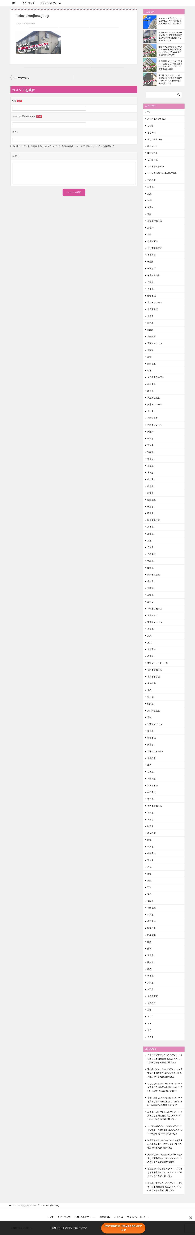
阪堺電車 (151, 935)
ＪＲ (149, 1030)
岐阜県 (150, 506)
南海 (149, 357)
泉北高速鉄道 (153, 710)
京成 (149, 200)
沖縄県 (150, 704)
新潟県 (150, 595)
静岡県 (150, 962)
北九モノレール (154, 302)
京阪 (149, 234)
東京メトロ (152, 615)
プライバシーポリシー (137, 1217)
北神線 (150, 323)
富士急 (150, 459)
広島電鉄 (151, 554)
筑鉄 (149, 840)
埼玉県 (150, 391)
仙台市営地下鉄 (154, 248)
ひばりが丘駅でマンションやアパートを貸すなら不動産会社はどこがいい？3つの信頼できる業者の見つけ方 (164, 1087)
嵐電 (149, 540)
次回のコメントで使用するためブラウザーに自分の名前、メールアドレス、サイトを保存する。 (65, 146)
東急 (149, 636)
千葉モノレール (154, 343)
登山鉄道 (151, 758)
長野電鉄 (151, 921)
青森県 (150, 955)
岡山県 (150, 513)
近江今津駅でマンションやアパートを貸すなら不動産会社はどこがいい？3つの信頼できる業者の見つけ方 (170, 51)
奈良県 (150, 438)
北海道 (150, 316)
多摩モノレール (154, 404)
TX (148, 112)
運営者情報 (105, 1217)
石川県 (150, 772)
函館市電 (151, 296)
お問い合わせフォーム (50, 3)
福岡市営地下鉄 (154, 806)
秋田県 (150, 826)
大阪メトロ (152, 418)
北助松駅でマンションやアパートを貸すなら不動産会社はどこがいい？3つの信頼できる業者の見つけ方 (164, 1187)
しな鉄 (150, 125)
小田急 (150, 472)
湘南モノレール (154, 724)
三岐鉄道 (151, 180)
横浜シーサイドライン (157, 663)
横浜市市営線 (153, 676)
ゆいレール (152, 146)
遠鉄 (149, 894)
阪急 (149, 942)
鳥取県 (150, 989)
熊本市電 (151, 738)
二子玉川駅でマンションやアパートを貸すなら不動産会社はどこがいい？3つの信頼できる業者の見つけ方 (164, 1115)
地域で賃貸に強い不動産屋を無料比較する (123, 1228)
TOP (14, 3)
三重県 (150, 187)
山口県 (150, 479)
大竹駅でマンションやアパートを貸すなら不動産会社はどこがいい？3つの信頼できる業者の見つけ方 (170, 79)
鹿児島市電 (152, 996)
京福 (149, 214)
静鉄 (149, 969)
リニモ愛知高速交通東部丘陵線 (161, 173)
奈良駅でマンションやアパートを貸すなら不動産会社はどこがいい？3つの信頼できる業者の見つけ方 (170, 37)
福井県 (150, 799)
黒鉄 (149, 1010)
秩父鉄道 (151, 833)
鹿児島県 (151, 1003)
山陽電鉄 (151, 500)
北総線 (150, 330)
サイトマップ (28, 3)
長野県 (150, 914)
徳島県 (150, 561)
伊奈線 (150, 261)
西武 (149, 867)
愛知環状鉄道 (153, 574)
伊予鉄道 (151, 255)
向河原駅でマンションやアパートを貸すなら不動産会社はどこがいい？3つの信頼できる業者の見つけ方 (170, 65)
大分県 (150, 411)
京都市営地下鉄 (154, 221)
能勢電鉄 (151, 853)
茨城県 (150, 860)
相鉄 (149, 765)
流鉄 (149, 717)
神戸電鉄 (151, 792)
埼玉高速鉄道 (153, 398)
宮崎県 (150, 452)
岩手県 (150, 527)
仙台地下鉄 (152, 241)
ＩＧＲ (150, 1016)
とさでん (151, 132)
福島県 (150, 819)
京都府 (150, 227)
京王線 (150, 207)
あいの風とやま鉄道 (156, 119)
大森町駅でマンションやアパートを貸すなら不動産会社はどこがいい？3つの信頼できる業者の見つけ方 (164, 1158)
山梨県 (150, 493)
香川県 (150, 976)
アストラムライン (155, 166)
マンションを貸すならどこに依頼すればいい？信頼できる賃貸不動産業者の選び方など (170, 21)
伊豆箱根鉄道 (153, 275)
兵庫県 (150, 289)
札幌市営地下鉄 (154, 608)
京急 (149, 193)
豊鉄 (149, 880)
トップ (50, 1217)
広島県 (150, 547)
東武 (149, 642)
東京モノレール (154, 622)
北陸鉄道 (151, 336)
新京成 (150, 588)
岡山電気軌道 (153, 520)
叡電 (149, 370)
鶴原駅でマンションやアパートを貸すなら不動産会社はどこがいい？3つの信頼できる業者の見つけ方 (164, 1172)
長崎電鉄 (151, 908)
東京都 (150, 629)
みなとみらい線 (154, 139)
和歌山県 (151, 384)
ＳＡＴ (150, 1037)
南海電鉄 (151, 364)
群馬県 (150, 846)
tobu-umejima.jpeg (21, 78)
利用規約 (118, 1217)
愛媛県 (150, 568)
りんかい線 (152, 159)
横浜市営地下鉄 (154, 670)
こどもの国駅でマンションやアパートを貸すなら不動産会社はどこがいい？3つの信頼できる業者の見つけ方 (164, 1130)
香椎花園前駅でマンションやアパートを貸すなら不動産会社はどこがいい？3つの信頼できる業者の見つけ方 (164, 1101)
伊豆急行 (151, 268)
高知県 (150, 982)
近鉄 (149, 887)
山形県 (150, 486)
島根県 (150, 534)
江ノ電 (150, 697)
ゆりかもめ (152, 153)
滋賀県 (150, 731)
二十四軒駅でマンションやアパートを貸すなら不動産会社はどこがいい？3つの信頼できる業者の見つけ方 (164, 1059)
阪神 (149, 948)
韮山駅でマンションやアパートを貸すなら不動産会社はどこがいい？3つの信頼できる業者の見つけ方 (164, 1144)
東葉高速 (151, 649)
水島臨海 (151, 683)
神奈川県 (151, 778)
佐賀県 (150, 282)
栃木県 (150, 656)
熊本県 (150, 744)
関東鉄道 (151, 928)
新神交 (150, 602)
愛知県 (150, 581)
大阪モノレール (154, 425)
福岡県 (150, 812)
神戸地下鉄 (152, 785)
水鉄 (149, 690)
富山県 (150, 466)
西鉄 (149, 874)
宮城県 (150, 445)
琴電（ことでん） (155, 751)
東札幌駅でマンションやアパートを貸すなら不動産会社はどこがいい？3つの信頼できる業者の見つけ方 (164, 1073)
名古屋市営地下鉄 (155, 377)
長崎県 (150, 901)
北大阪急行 (152, 309)
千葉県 (150, 350)
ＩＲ (149, 1023)
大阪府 (150, 432)
